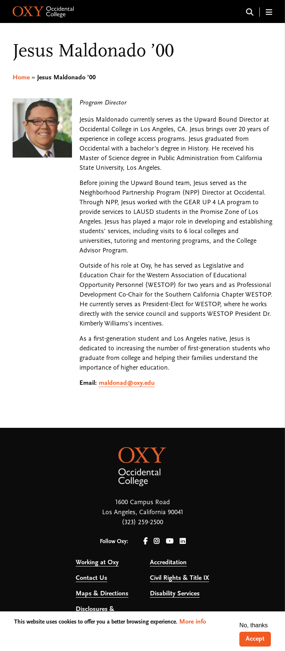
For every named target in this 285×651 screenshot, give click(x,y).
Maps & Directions (102, 593)
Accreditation (168, 562)
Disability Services (175, 593)
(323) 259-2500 (142, 522)
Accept (255, 638)
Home (21, 77)
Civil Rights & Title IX (179, 578)
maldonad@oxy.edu (127, 383)
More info (192, 621)
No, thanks (253, 625)
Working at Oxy (97, 562)
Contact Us (91, 578)
